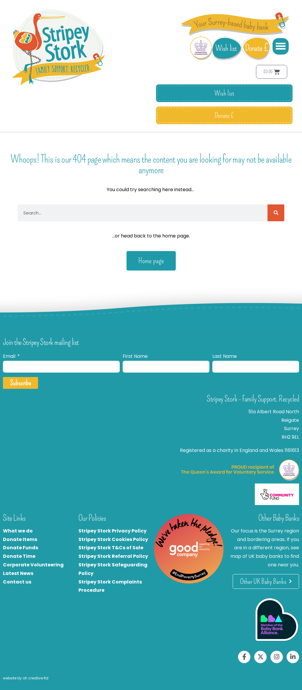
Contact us (17, 581)
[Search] (275, 212)
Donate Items (20, 539)
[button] (281, 46)
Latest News (18, 573)
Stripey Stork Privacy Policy (112, 530)
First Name (135, 356)
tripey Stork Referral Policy (114, 556)
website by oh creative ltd (25, 678)
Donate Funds (20, 547)
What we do (18, 530)
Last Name (224, 356)
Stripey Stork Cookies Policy (113, 539)
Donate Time (19, 556)
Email (10, 356)
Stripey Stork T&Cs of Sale (110, 547)
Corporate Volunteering (33, 564)
